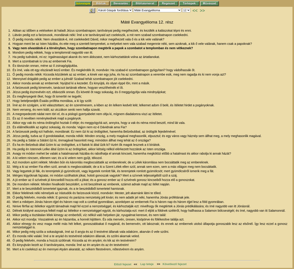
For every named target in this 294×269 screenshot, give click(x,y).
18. (9, 105)
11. (9, 74)
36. (9, 184)
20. (9, 114)
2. (10, 35)
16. (9, 96)
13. (9, 83)
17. (9, 101)
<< (195, 10)
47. (9, 236)
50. (9, 249)
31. (9, 162)
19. (9, 109)
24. (9, 131)
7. (10, 57)
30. (9, 158)
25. (9, 136)
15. (9, 92)
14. (9, 87)
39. (9, 197)
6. (10, 52)
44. (9, 219)
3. (10, 39)
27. (9, 144)
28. (9, 149)
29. (9, 153)
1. (10, 30)
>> (202, 10)
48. (9, 240)
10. (9, 70)
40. (9, 202)
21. (9, 118)
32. (9, 166)
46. (9, 231)
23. (9, 127)
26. (9, 140)
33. (9, 171)
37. (9, 188)
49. (9, 245)
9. (10, 65)
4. (10, 43)
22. (9, 123)
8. (10, 61)
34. (9, 175)
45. (9, 224)
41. (9, 206)
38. (9, 193)
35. (9, 180)
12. (9, 79)
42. (9, 210)
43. (9, 215)
